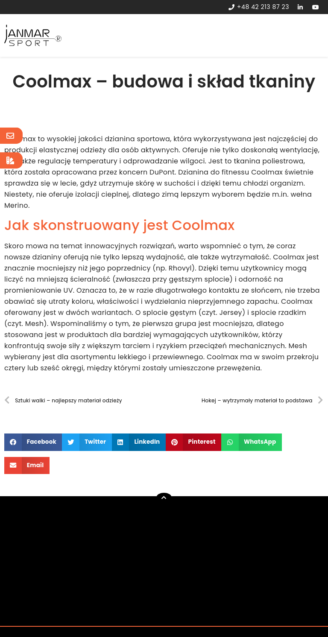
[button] (33, 442)
